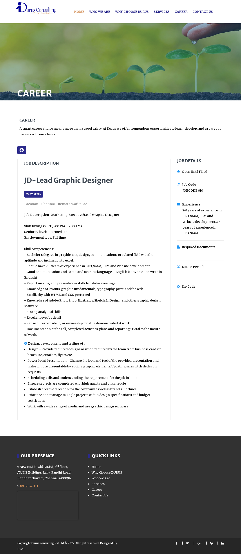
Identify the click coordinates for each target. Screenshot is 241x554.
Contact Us (202, 12)
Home (79, 12)
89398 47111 (29, 486)
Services (162, 12)
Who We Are (101, 478)
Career (181, 12)
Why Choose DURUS (107, 472)
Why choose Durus (132, 12)
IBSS (20, 548)
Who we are (99, 12)
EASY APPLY (33, 194)
